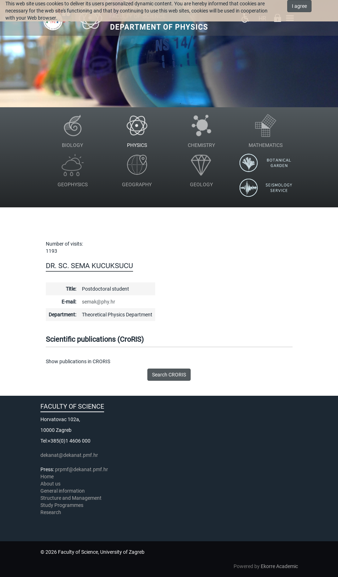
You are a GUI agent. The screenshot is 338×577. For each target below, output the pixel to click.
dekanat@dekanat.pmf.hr (69, 455)
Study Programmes (61, 505)
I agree (299, 6)
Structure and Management (71, 498)
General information (62, 491)
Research (51, 512)
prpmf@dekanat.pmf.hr (81, 469)
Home (47, 476)
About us (51, 484)
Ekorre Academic (279, 566)
